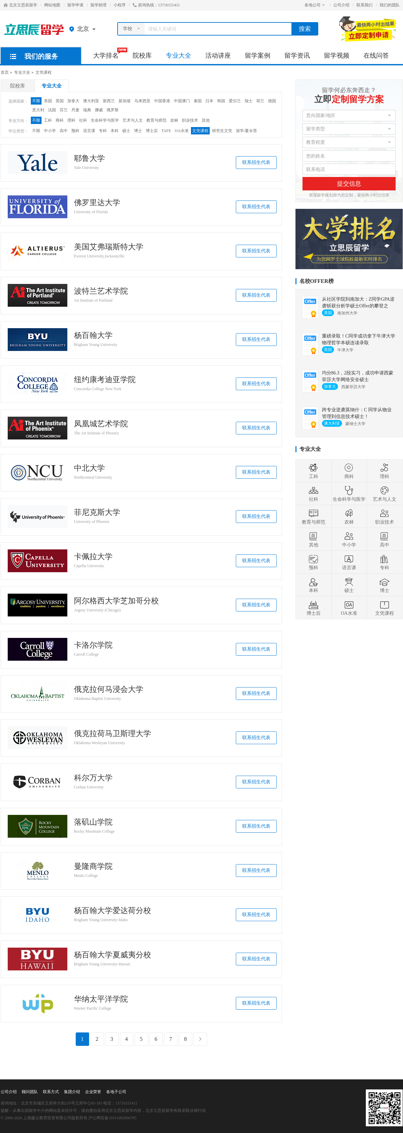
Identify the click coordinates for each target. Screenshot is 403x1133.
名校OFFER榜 (316, 281)
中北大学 (89, 468)
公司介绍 (341, 5)
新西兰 (109, 101)
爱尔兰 (235, 101)
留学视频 (336, 55)
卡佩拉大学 (93, 557)
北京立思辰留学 (20, 5)
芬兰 (64, 110)
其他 (206, 120)
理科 (71, 120)
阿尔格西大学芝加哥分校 (116, 601)
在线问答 (376, 55)
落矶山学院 (93, 822)
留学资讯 (297, 55)
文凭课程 (44, 72)
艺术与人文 (133, 120)
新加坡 (125, 101)
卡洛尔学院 (93, 645)
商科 (60, 120)
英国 (60, 101)
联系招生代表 (256, 162)
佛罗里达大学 (97, 203)
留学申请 (75, 5)
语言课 (89, 130)
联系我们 (364, 5)
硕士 (126, 130)
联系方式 (51, 1091)
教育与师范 (156, 120)
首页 (5, 72)
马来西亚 (142, 101)
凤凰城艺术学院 (101, 424)
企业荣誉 (93, 1091)
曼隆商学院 (93, 866)
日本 (209, 101)
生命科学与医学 (105, 120)
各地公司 (315, 5)
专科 (103, 130)
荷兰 (260, 101)
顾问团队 (30, 1091)
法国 (52, 110)
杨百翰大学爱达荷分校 (112, 911)
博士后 (152, 130)
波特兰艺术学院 (101, 291)
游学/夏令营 (246, 130)
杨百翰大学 (93, 336)
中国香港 (162, 101)
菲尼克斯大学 (97, 513)
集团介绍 (72, 1091)
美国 (48, 101)
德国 (272, 101)
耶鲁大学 (89, 159)
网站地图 (52, 5)
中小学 (50, 130)
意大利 (38, 110)
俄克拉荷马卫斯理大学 (112, 734)
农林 (174, 120)
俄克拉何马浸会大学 (108, 689)
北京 (84, 28)
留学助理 (98, 5)
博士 (138, 130)
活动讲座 (218, 55)
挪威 (99, 110)
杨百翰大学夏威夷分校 (112, 955)
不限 (36, 101)
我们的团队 (390, 5)
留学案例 (257, 55)
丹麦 (75, 110)
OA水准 (182, 130)
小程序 (120, 5)
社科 (83, 120)
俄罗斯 (113, 110)
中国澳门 (182, 101)
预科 (75, 130)
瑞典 (87, 110)
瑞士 (249, 101)
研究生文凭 (222, 130)
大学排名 (109, 53)
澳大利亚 (91, 101)
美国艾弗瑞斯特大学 (108, 247)
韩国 (221, 101)
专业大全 (178, 55)
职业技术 (190, 120)
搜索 (305, 28)
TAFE (166, 130)
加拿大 (73, 101)
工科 (48, 120)
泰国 (198, 101)
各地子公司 (116, 1091)
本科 (115, 130)
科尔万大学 (93, 778)
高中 (64, 130)
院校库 (142, 55)
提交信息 (349, 183)
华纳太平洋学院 (101, 999)
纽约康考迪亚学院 (105, 380)
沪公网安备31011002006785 (112, 1118)
